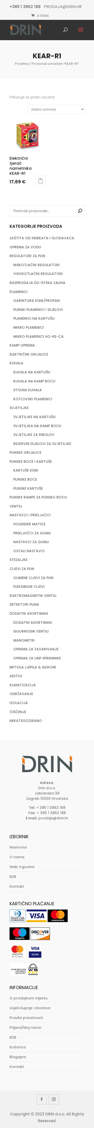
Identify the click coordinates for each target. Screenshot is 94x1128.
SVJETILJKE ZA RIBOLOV (33, 434)
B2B (13, 876)
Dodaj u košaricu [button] (41, 181)
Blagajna (18, 1056)
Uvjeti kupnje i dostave (30, 1007)
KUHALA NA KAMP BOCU (34, 381)
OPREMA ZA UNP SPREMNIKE (37, 658)
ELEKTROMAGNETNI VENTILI (33, 595)
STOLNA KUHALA (27, 389)
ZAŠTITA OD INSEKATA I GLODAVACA (42, 238)
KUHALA (16, 363)
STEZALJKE (19, 559)
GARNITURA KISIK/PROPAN (36, 300)
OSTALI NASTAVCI (29, 550)
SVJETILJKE (19, 407)
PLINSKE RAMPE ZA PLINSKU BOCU (38, 497)
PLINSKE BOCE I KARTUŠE (31, 461)
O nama (17, 857)
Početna (22, 63)
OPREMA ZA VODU (25, 247)
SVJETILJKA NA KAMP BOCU (37, 425)
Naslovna (18, 847)
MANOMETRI (24, 640)
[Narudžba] (56, 109)
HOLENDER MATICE (29, 524)
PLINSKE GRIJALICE (25, 452)
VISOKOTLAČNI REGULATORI (38, 273)
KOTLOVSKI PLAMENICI (32, 399)
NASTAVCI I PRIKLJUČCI (30, 515)
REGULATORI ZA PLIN (27, 255)
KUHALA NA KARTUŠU (31, 372)
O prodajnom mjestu (28, 998)
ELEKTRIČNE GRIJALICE (29, 354)
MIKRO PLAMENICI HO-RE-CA (38, 336)
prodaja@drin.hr (53, 818)
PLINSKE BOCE (25, 479)
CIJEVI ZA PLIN (22, 568)
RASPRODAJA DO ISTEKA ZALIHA (37, 282)
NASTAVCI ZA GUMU (31, 541)
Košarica (18, 1047)
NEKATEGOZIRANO (26, 720)
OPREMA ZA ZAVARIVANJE (35, 649)
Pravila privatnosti (26, 1017)
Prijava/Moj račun (25, 1027)
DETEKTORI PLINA (24, 604)
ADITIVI (16, 676)
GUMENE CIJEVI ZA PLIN (33, 577)
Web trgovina (22, 866)
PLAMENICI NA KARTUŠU (34, 318)
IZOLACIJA (19, 702)
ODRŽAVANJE (21, 693)
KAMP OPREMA (22, 345)
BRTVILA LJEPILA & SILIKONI (33, 667)
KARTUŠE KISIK (25, 470)
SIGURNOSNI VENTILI (31, 631)
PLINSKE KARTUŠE (28, 488)
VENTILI (16, 506)
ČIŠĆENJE (18, 711)
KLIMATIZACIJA (23, 685)
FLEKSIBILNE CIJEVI (29, 586)
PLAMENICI (19, 291)
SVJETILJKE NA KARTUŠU (34, 416)
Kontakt (17, 886)
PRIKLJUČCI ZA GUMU (32, 533)
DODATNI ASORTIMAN (29, 613)
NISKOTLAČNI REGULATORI (36, 264)
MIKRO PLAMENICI (28, 327)
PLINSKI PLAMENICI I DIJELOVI (38, 309)
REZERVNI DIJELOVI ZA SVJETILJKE (42, 443)
